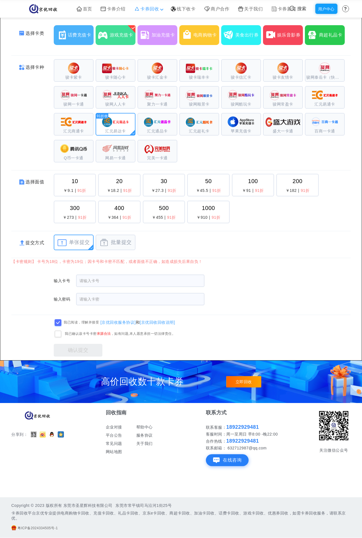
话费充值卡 (75, 32)
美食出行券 (242, 32)
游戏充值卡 (116, 32)
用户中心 (326, 9)
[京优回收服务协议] (118, 322)
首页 (84, 9)
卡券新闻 (284, 9)
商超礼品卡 (326, 32)
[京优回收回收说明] (157, 322)
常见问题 (114, 443)
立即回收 (244, 382)
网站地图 (114, 451)
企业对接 (114, 427)
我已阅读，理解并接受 (81, 322)
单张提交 (73, 242)
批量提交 (115, 242)
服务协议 (144, 435)
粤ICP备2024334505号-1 (34, 528)
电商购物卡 (200, 32)
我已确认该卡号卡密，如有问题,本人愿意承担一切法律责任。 (120, 334)
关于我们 (250, 9)
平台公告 (114, 435)
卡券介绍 (113, 9)
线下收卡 (183, 9)
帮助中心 (144, 427)
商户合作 (217, 9)
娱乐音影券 (284, 32)
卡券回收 (148, 9)
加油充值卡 (158, 32)
